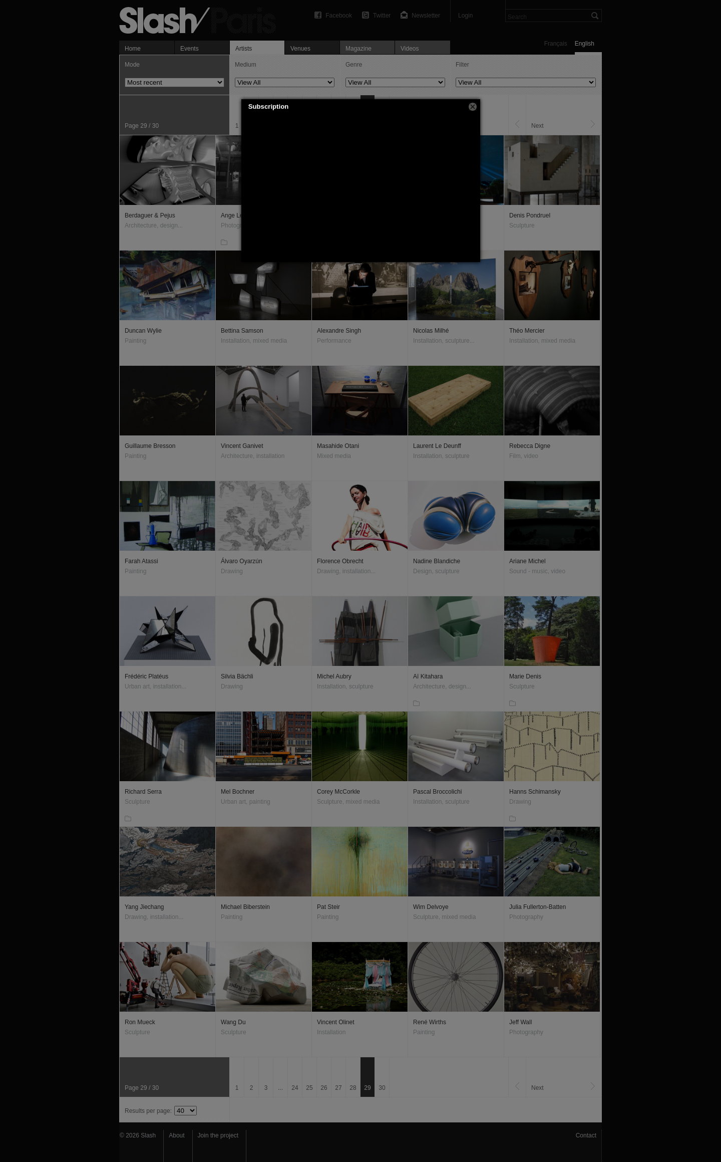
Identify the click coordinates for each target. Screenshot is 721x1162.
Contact (586, 1135)
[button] (473, 107)
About (176, 1135)
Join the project (218, 1135)
